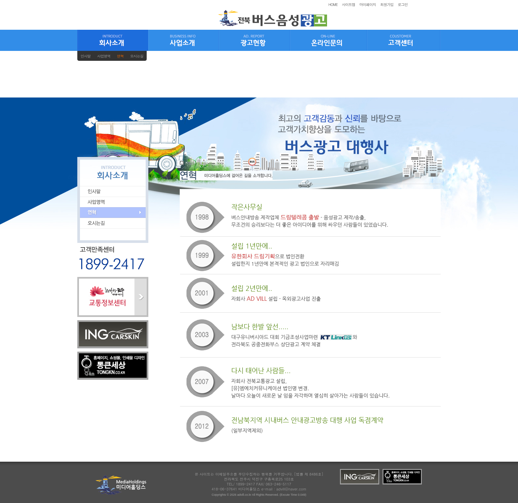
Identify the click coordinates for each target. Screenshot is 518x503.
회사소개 (205, 163)
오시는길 (136, 56)
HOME (333, 4)
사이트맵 (348, 4)
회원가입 (386, 4)
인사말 (86, 56)
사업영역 (103, 56)
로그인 (403, 4)
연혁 (120, 56)
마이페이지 (367, 4)
